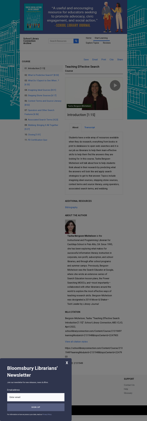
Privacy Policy (47, 414)
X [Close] (67, 363)
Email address (13, 390)
